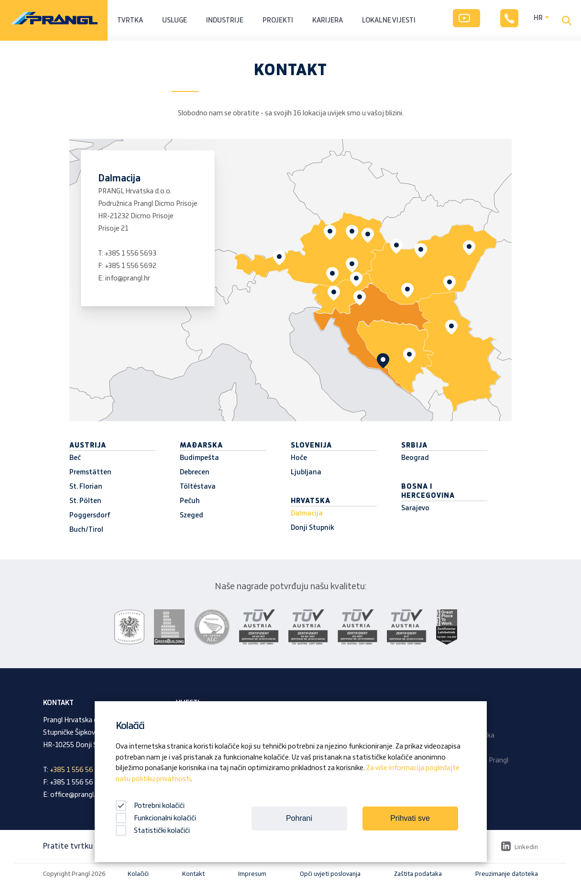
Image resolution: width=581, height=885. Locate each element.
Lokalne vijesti (389, 20)
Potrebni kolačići (150, 806)
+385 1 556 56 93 (76, 770)
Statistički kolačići (153, 831)
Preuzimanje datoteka (506, 874)
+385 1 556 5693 (130, 254)
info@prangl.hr (127, 278)
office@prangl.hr (75, 795)
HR (538, 18)
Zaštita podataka (418, 874)
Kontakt (193, 874)
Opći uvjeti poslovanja (330, 874)
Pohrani (299, 818)
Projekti (278, 20)
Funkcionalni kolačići (156, 818)
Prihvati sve (410, 818)
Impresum (252, 874)
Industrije (224, 20)
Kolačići (138, 874)
